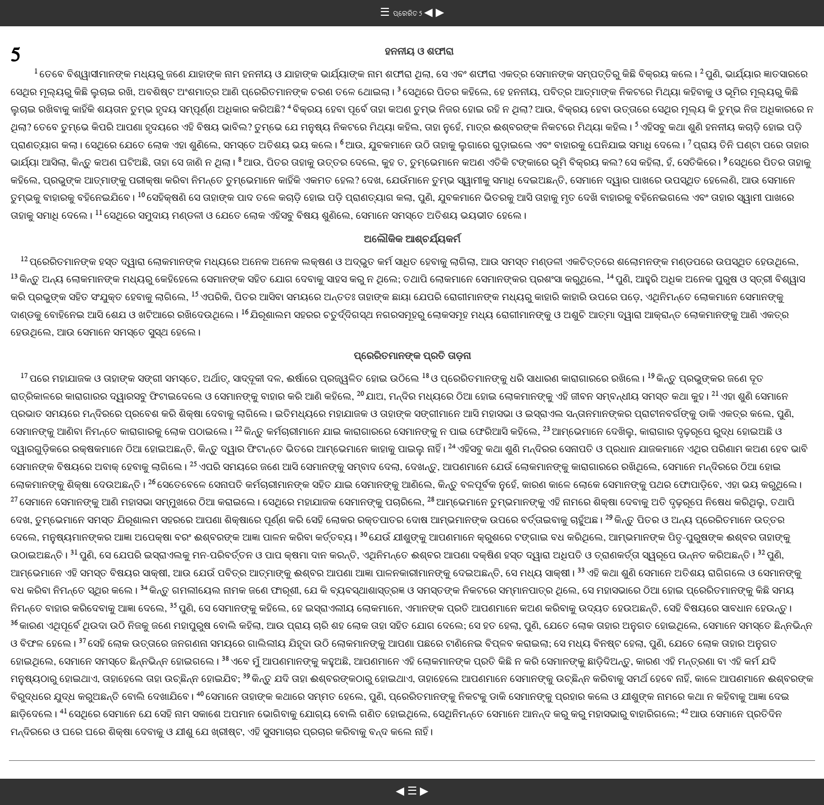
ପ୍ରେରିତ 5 (408, 13)
